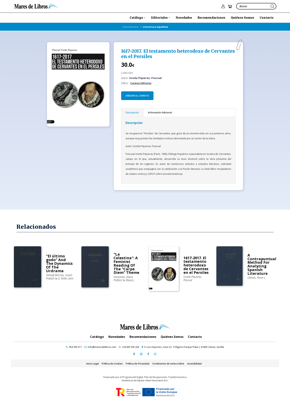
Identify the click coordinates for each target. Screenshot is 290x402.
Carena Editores (140, 83)
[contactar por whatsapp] (155, 354)
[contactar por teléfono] (74, 347)
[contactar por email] (100, 347)
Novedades (184, 17)
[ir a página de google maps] (134, 354)
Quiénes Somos (242, 17)
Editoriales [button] (159, 17)
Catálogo (97, 337)
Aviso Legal (92, 363)
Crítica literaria (130, 26)
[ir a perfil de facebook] (148, 354)
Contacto (267, 17)
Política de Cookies (112, 363)
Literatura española (155, 26)
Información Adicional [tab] (160, 112)
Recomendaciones (211, 17)
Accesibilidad (194, 363)
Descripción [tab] (132, 112)
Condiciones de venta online (168, 363)
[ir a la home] (36, 6)
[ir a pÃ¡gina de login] (223, 6)
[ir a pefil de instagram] (141, 354)
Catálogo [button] (137, 17)
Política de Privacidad (137, 363)
